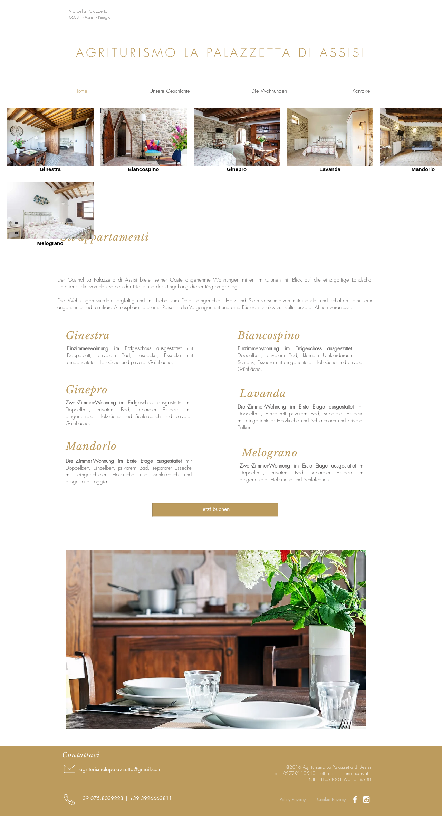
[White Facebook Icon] (354, 799)
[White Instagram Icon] (366, 799)
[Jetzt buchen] (215, 510)
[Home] (81, 91)
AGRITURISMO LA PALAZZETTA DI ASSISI (221, 53)
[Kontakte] (361, 91)
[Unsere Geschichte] (169, 91)
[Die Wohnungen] (269, 91)
